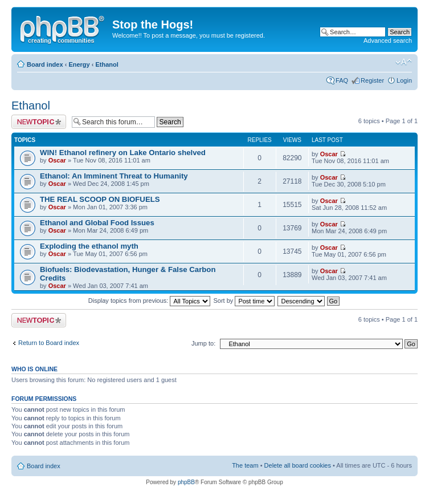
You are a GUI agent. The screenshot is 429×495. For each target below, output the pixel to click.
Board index (45, 64)
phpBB (186, 482)
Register (372, 80)
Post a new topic (38, 122)
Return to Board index (48, 342)
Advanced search (387, 40)
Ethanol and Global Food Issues (97, 222)
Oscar (57, 160)
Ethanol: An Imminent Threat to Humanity (114, 176)
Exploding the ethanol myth (89, 246)
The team (245, 465)
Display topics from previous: (149, 300)
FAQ (342, 80)
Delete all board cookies (297, 465)
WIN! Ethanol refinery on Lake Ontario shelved (123, 152)
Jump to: (203, 343)
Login (404, 80)
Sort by (244, 300)
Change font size (403, 62)
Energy (78, 64)
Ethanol (106, 64)
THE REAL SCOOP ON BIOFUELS (100, 199)
